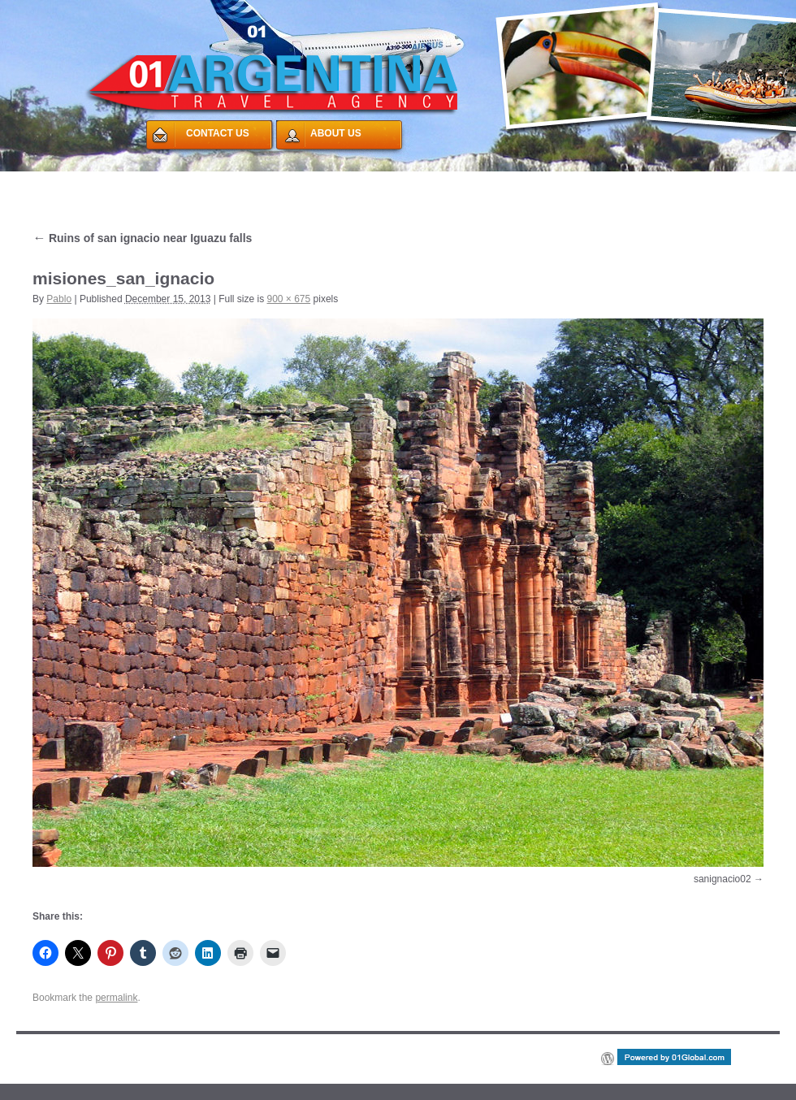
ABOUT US (335, 133)
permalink (116, 997)
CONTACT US (217, 133)
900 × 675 (289, 299)
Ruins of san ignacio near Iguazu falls (142, 238)
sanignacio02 (722, 879)
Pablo (58, 299)
